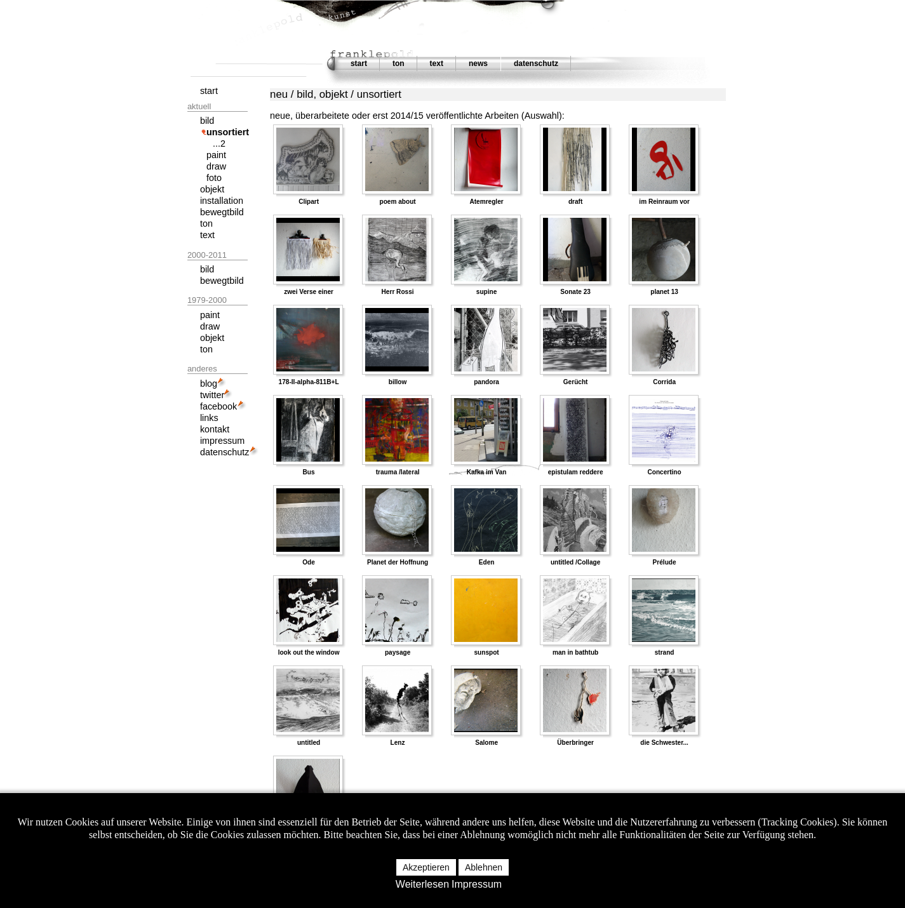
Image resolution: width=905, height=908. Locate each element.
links (209, 418)
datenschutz (536, 63)
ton (398, 63)
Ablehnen (483, 867)
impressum (222, 441)
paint (216, 155)
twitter (212, 395)
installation (221, 201)
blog (208, 383)
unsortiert (227, 132)
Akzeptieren (426, 867)
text (436, 63)
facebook (218, 406)
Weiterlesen (422, 884)
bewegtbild (222, 212)
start (359, 63)
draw (216, 166)
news (478, 63)
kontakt (214, 429)
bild (207, 121)
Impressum (477, 884)
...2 (219, 143)
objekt (212, 189)
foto (214, 178)
